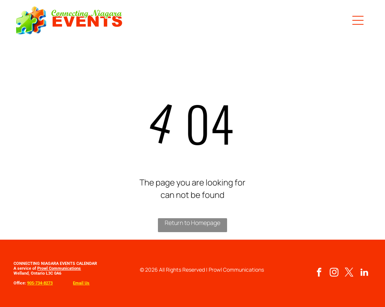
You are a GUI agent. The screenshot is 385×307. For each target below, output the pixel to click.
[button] (358, 20)
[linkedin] (364, 273)
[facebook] (319, 273)
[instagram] (334, 273)
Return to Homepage (192, 223)
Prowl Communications (59, 268)
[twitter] (349, 273)
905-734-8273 (40, 283)
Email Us (81, 283)
